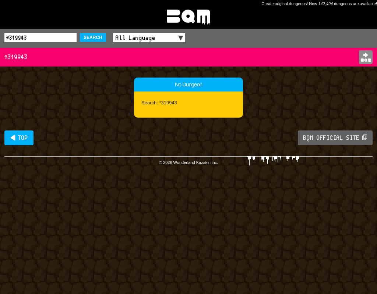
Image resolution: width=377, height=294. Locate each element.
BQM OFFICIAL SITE (335, 137)
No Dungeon (188, 84)
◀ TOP (19, 137)
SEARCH (93, 37)
